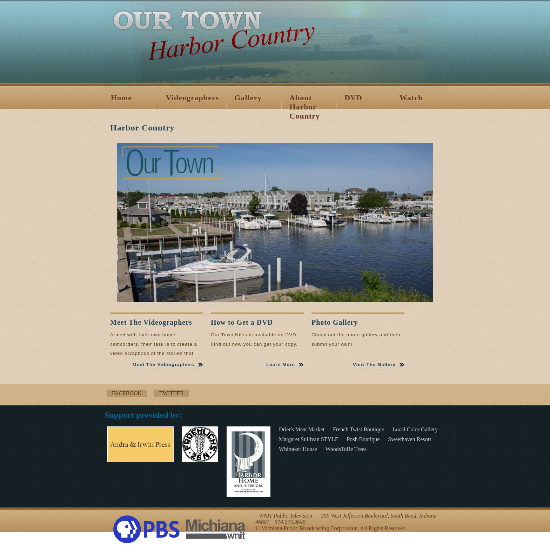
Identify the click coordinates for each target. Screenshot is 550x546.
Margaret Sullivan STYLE (308, 439)
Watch (411, 97)
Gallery (248, 97)
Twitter (171, 393)
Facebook (127, 393)
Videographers (192, 97)
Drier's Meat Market (301, 429)
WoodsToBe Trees (346, 449)
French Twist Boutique (358, 429)
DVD (353, 97)
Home (121, 97)
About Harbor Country (304, 106)
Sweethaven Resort (409, 439)
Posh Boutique (363, 439)
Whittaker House (298, 449)
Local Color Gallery (415, 429)
